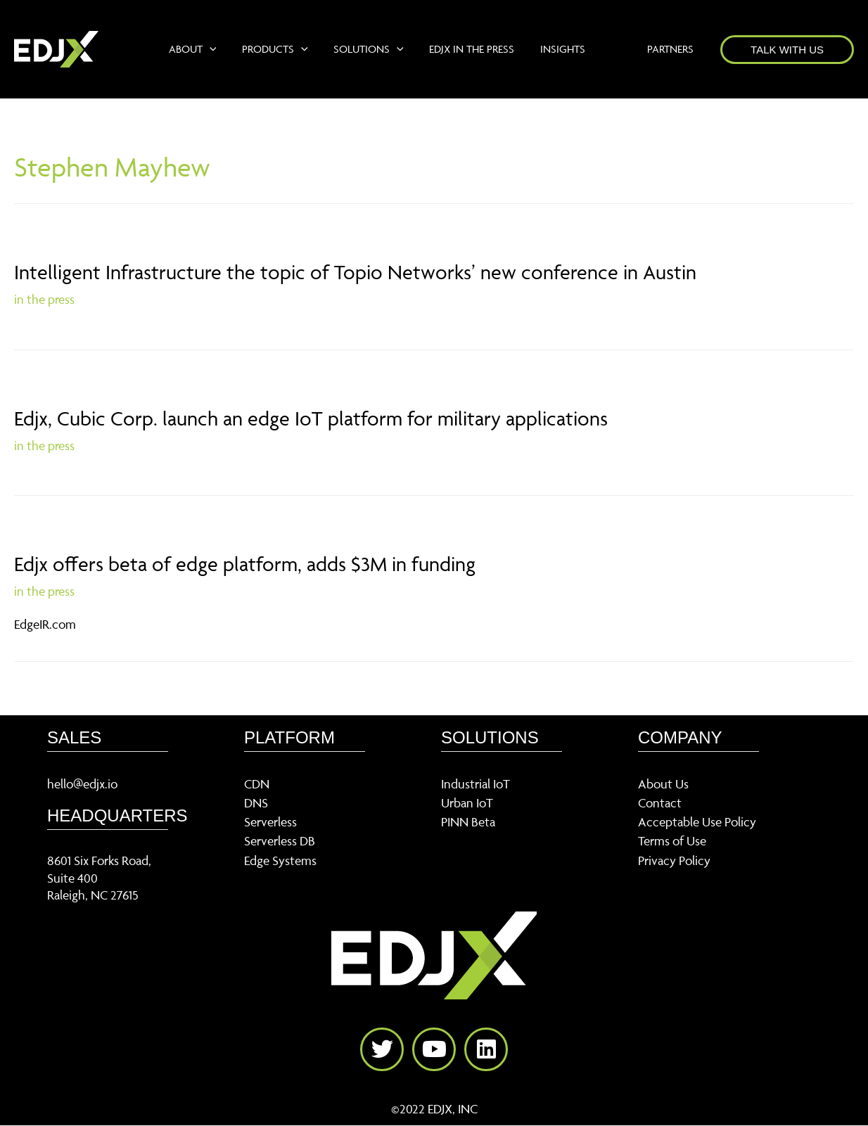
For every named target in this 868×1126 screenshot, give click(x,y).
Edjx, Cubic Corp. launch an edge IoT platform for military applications (311, 418)
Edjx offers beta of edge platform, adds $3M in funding (245, 563)
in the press (44, 299)
